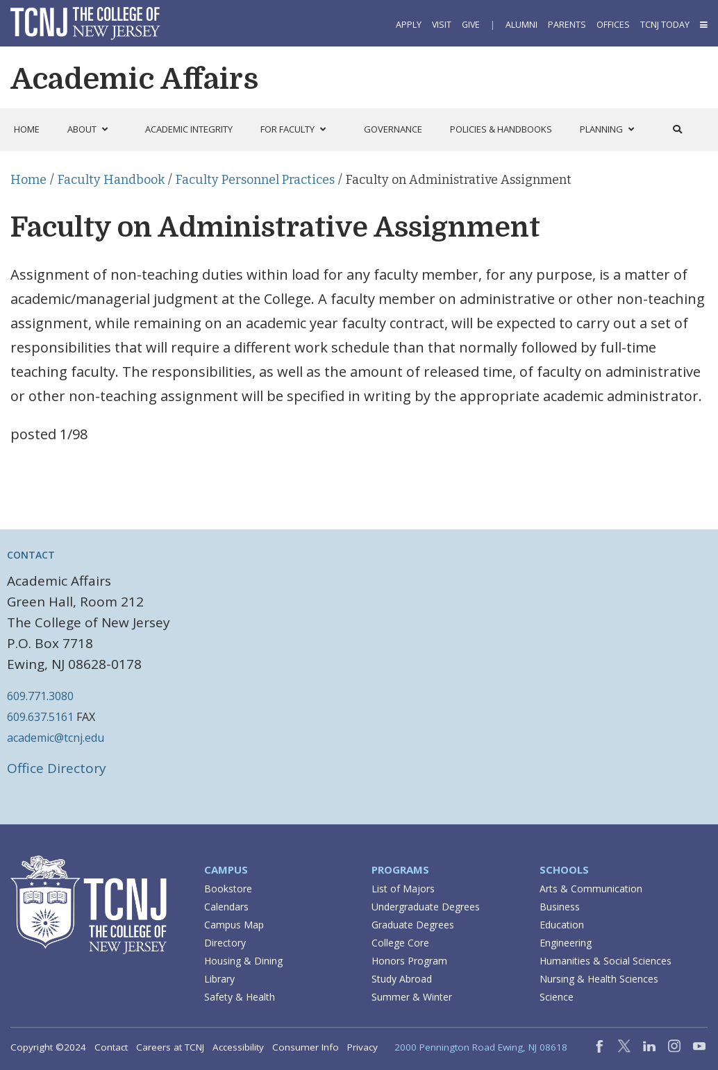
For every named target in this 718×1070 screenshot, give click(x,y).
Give (471, 25)
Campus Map (234, 924)
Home (28, 179)
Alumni (521, 25)
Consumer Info (305, 1047)
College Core (400, 942)
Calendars (226, 906)
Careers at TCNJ (170, 1047)
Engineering (566, 942)
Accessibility (238, 1047)
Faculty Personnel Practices (255, 179)
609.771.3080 (40, 696)
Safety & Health (239, 996)
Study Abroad (401, 978)
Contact (111, 1047)
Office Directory (56, 768)
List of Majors (403, 888)
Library (219, 978)
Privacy (362, 1047)
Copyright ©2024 (48, 1047)
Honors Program (409, 960)
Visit (441, 25)
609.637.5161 (40, 716)
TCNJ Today (665, 25)
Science (557, 996)
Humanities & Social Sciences (605, 960)
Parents (567, 25)
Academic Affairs (134, 79)
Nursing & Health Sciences (599, 978)
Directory (225, 942)
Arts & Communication (591, 888)
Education (562, 924)
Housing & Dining (243, 960)
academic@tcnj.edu (55, 737)
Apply (408, 25)
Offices (613, 25)
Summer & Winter (411, 996)
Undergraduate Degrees (425, 906)
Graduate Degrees (412, 924)
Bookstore (228, 888)
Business (560, 906)
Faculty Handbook (111, 179)
